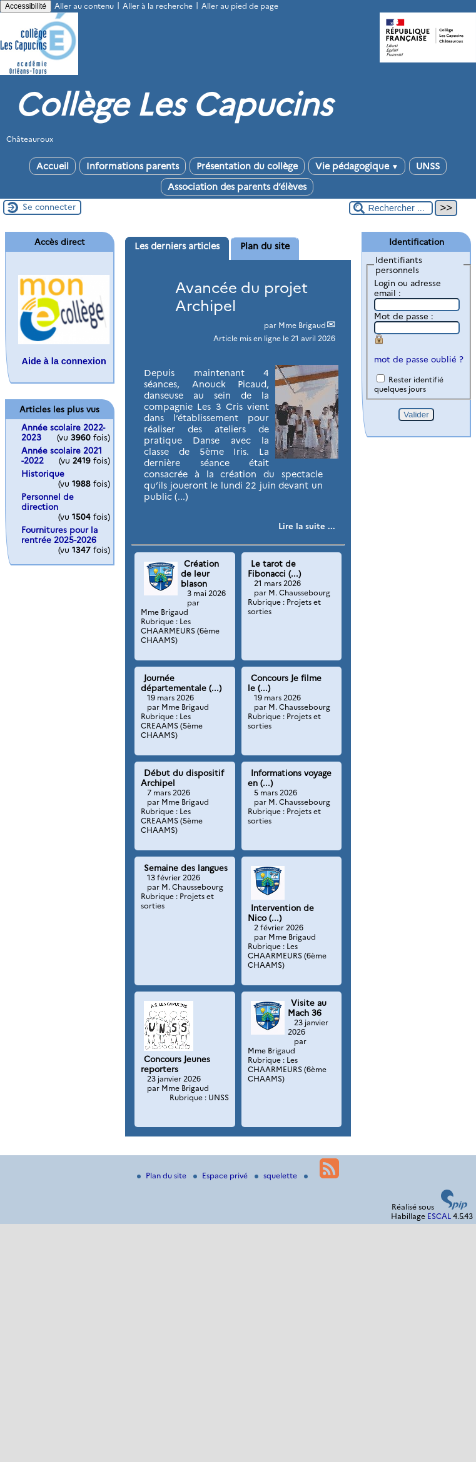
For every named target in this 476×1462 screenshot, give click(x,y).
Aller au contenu (84, 6)
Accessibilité (25, 6)
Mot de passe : (403, 316)
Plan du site (162, 1175)
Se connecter (49, 207)
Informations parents (132, 166)
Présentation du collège (247, 166)
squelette (277, 1175)
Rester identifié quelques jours (408, 384)
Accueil (52, 166)
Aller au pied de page (239, 6)
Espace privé (221, 1175)
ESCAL (439, 1216)
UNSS (428, 166)
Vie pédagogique (357, 166)
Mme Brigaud (302, 325)
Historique (42, 474)
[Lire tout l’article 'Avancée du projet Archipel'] (306, 526)
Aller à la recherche (158, 6)
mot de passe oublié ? (418, 359)
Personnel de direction (47, 502)
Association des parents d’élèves (237, 186)
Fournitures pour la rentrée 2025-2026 (59, 535)
